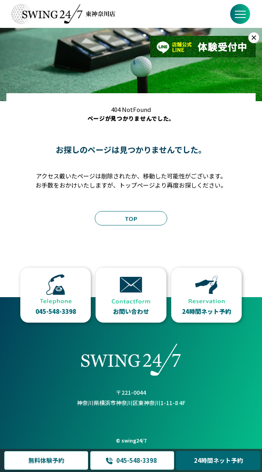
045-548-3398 (131, 460)
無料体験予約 (46, 460)
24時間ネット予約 (218, 460)
